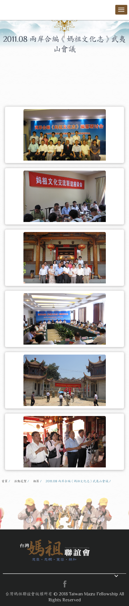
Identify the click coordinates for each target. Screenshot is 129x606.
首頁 (4, 481)
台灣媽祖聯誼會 (22, 9)
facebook (64, 584)
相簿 (36, 481)
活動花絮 (20, 481)
